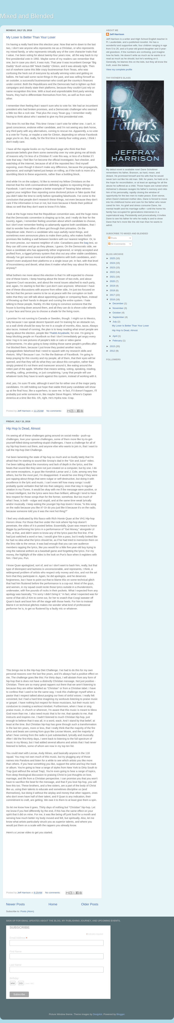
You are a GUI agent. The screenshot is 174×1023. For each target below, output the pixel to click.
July (115, 321)
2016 (113, 299)
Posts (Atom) (27, 911)
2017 (113, 295)
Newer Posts (15, 904)
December (118, 303)
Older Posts (89, 904)
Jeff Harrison (117, 34)
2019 (113, 285)
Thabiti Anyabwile (59, 333)
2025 (113, 258)
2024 (113, 263)
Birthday (14, 978)
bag (86, 242)
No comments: (54, 411)
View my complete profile (119, 69)
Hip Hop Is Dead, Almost (23, 428)
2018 (113, 290)
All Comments (116, 244)
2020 (113, 281)
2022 (113, 272)
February (118, 340)
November (118, 308)
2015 (113, 346)
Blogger (120, 1014)
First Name (15, 951)
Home (53, 904)
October (117, 312)
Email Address (18, 938)
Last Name (15, 964)
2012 (113, 351)
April (115, 336)
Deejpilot (97, 1014)
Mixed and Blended (27, 16)
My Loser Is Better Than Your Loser (31, 37)
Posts (112, 238)
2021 (113, 276)
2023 (113, 267)
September (119, 317)
